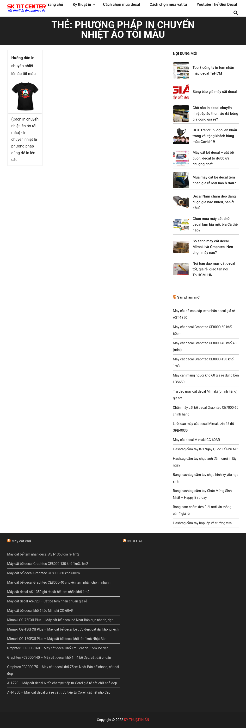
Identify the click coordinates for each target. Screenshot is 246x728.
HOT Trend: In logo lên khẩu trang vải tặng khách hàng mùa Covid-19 (215, 136)
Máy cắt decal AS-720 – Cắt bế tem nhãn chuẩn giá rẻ (47, 601)
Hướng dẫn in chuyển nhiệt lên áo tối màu (23, 66)
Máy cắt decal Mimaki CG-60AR (196, 440)
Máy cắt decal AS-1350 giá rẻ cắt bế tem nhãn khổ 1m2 (48, 592)
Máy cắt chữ (21, 541)
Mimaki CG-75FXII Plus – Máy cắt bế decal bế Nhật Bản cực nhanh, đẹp (60, 620)
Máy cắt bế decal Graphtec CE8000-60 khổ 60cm (43, 573)
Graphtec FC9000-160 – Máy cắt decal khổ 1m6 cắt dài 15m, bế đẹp (58, 648)
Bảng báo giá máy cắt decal (215, 91)
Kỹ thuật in (82, 4)
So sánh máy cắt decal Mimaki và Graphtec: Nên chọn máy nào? (213, 247)
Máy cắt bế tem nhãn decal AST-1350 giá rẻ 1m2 (43, 554)
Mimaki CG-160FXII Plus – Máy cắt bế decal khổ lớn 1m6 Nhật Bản (56, 639)
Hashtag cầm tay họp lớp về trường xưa (202, 523)
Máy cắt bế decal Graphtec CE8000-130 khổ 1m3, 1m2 (47, 564)
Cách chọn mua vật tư (168, 4)
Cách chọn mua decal (121, 4)
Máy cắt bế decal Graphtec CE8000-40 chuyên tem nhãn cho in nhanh (59, 582)
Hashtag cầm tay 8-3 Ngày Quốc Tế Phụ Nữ (205, 449)
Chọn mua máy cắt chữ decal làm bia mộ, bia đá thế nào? (215, 224)
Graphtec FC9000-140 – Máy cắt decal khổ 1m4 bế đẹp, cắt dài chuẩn (59, 657)
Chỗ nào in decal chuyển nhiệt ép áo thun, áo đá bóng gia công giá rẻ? (215, 113)
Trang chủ (54, 4)
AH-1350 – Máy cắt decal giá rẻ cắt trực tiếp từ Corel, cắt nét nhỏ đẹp (58, 692)
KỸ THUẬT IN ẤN (136, 720)
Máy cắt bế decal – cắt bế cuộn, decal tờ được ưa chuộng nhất (213, 158)
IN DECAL (135, 541)
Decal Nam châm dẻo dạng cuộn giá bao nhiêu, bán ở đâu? (214, 202)
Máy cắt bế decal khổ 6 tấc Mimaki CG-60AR (40, 611)
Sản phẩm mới (189, 297)
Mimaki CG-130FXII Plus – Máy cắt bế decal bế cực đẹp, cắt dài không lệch (63, 629)
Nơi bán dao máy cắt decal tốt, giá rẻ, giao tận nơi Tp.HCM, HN (214, 269)
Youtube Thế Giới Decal (217, 4)
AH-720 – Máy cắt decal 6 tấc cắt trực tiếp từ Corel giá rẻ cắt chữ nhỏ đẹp (62, 683)
